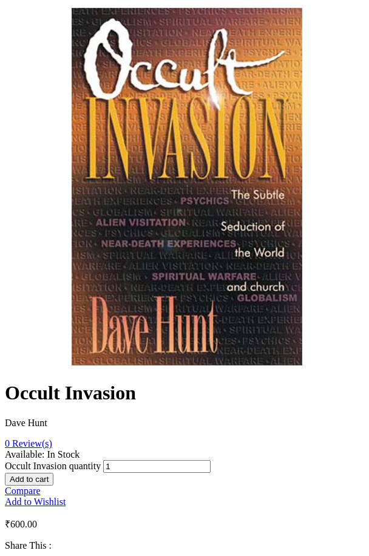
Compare (23, 491)
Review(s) (28, 443)
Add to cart (29, 479)
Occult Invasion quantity (53, 466)
